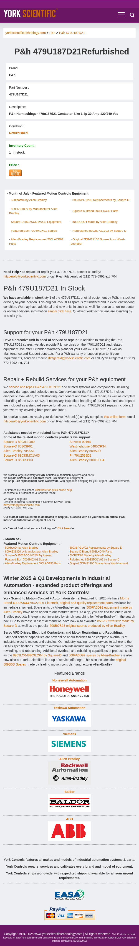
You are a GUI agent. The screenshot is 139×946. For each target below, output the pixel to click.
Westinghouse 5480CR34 (88, 446)
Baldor (69, 792)
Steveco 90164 (80, 442)
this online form (115, 417)
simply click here (59, 311)
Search (132, 15)
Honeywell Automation (69, 680)
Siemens (69, 734)
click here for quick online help (53, 490)
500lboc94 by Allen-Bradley (29, 200)
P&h (52, 33)
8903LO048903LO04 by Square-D (37, 655)
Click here (64, 528)
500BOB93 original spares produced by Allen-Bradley (87, 625)
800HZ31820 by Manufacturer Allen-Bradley (31, 551)
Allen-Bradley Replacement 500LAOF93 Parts (33, 563)
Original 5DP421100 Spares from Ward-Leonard (99, 563)
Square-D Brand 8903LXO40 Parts (95, 211)
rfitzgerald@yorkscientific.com (24, 276)
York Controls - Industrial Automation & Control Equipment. (32, 13)
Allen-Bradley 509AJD (85, 451)
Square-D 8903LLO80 (19, 442)
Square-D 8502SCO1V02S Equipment (36, 222)
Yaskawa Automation (70, 708)
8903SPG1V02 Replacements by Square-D (100, 200)
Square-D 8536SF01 (18, 446)
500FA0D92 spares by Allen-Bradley (94, 655)
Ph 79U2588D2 (80, 455)
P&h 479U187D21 (72, 33)
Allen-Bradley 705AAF (19, 451)
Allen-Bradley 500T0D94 (87, 460)
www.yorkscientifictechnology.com (59, 934)
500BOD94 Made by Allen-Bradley (94, 222)
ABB (69, 819)
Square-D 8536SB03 (18, 460)
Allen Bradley (69, 759)
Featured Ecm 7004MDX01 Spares (34, 230)
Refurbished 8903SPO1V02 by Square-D (99, 230)
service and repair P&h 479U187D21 (35, 387)
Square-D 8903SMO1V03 (21, 455)
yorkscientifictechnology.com (25, 33)
